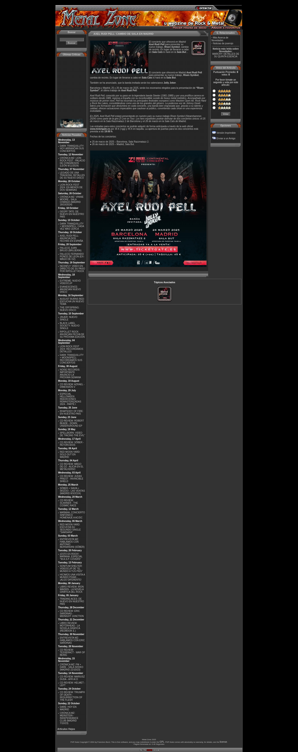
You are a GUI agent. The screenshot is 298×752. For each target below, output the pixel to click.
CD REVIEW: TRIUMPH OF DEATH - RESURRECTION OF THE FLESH (72, 696)
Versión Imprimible (226, 133)
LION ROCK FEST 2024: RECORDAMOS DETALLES (71, 349)
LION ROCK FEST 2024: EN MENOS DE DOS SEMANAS (71, 187)
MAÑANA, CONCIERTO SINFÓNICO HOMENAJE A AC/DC (72, 515)
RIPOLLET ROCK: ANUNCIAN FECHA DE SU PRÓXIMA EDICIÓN (72, 334)
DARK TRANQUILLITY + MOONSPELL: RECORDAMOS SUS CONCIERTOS (72, 359)
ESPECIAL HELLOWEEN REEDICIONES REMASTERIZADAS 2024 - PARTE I (70, 399)
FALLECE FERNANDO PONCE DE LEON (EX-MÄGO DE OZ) (72, 256)
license (223, 742)
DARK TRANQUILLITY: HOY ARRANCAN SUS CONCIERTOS (72, 148)
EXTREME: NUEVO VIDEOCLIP (70, 282)
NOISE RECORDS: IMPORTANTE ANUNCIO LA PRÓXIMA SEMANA (70, 373)
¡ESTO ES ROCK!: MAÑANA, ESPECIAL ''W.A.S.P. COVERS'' (71, 556)
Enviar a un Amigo (226, 138)
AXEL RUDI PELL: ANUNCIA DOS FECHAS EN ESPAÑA (71, 238)
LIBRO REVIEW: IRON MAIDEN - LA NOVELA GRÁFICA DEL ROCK (72, 589)
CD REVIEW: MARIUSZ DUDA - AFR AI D (72, 678)
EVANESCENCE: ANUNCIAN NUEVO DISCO (70, 289)
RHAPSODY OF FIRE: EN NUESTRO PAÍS (71, 412)
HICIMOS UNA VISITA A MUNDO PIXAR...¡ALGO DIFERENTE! (72, 577)
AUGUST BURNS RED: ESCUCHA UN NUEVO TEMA (72, 301)
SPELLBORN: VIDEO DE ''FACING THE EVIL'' (72, 434)
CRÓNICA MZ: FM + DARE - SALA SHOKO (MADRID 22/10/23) (71, 667)
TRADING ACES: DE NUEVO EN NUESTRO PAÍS (72, 601)
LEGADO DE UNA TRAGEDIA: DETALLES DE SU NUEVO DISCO (72, 175)
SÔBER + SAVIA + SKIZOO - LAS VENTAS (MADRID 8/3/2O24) (72, 491)
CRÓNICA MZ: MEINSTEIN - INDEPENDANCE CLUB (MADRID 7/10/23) (69, 718)
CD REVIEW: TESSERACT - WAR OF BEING (72, 652)
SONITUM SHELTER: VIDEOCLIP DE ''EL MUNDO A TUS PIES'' (71, 568)
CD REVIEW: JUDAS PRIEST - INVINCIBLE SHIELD (71, 479)
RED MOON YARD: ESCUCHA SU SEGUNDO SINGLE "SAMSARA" (70, 528)
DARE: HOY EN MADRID (68, 708)
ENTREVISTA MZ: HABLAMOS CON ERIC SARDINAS (72, 640)
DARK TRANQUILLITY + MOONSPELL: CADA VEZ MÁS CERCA (72, 226)
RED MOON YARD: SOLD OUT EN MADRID (70, 454)
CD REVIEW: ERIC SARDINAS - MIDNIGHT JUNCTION (72, 613)
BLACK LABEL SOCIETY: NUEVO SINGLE (69, 326)
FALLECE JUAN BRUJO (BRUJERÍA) (70, 249)
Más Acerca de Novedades (219, 39)
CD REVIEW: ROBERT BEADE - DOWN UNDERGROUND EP (72, 423)
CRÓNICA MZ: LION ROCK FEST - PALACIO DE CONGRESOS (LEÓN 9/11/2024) (72, 162)
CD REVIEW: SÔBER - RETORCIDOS (72, 443)
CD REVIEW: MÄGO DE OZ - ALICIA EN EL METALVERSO (71, 466)
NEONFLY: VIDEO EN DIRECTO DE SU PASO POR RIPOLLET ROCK (72, 268)
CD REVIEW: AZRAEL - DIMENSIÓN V (72, 385)
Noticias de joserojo (223, 43)
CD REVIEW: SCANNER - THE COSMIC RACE (69, 503)
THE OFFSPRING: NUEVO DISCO (69, 308)
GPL (162, 742)
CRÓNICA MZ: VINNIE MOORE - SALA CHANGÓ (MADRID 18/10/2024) (72, 201)
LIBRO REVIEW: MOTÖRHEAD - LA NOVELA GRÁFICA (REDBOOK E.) (70, 627)
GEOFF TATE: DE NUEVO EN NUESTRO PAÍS (72, 214)
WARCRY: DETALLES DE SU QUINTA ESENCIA (225, 55)
